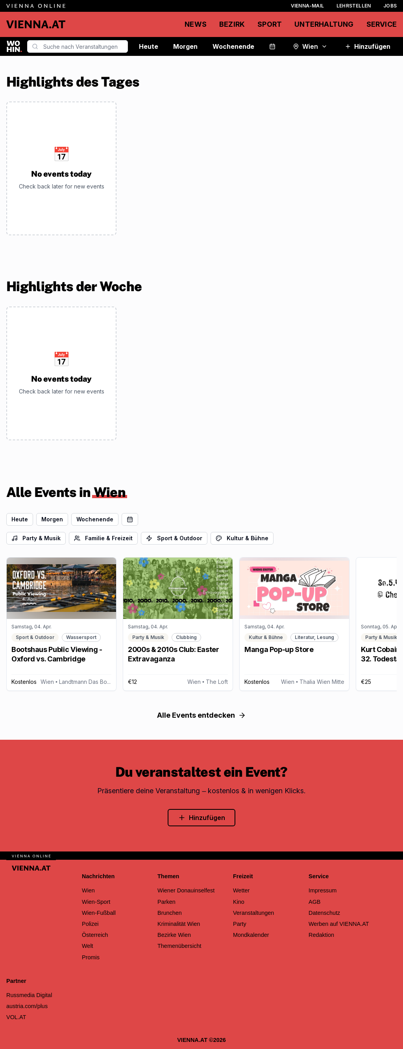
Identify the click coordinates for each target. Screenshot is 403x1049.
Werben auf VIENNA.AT (339, 924)
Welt (87, 946)
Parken (166, 902)
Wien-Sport (96, 902)
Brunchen (169, 913)
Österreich (95, 935)
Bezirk (232, 24)
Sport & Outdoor (174, 538)
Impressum (322, 890)
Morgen (185, 46)
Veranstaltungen (253, 913)
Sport (269, 24)
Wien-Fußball (99, 913)
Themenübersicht (179, 946)
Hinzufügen (367, 46)
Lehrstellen (353, 6)
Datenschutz (324, 913)
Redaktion (321, 935)
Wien (310, 46)
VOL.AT (16, 1017)
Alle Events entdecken (201, 715)
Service (381, 24)
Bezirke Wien (174, 935)
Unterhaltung (323, 24)
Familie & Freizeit (103, 538)
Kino (238, 902)
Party (239, 924)
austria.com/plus (27, 1006)
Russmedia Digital (29, 995)
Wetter (241, 890)
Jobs (390, 6)
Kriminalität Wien (178, 924)
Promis (91, 957)
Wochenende (233, 46)
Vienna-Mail (307, 6)
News (196, 24)
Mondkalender (251, 935)
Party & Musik (36, 538)
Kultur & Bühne (242, 538)
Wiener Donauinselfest (185, 890)
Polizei (90, 924)
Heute (148, 46)
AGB (315, 902)
